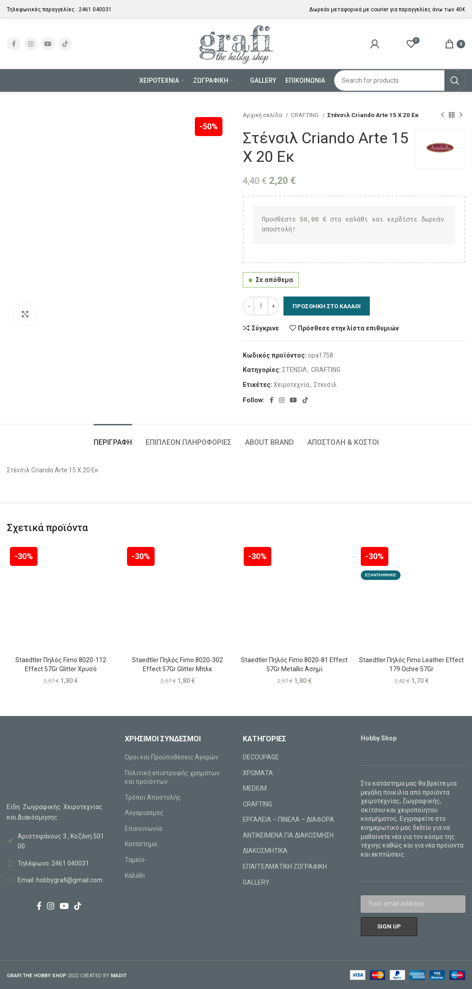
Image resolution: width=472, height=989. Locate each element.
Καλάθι (135, 875)
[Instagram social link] (31, 44)
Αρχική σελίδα (263, 115)
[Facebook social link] (13, 44)
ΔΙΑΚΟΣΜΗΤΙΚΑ (265, 850)
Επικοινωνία (143, 828)
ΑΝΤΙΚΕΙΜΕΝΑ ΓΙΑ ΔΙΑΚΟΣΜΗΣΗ (288, 835)
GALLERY (256, 882)
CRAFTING (305, 115)
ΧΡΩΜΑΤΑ (258, 773)
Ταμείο (135, 859)
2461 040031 (95, 9)
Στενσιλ (325, 384)
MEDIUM (255, 788)
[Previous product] (442, 115)
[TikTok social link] (65, 44)
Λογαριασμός (144, 812)
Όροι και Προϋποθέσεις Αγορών (171, 757)
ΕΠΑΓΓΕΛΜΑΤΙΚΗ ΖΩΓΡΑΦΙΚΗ (285, 866)
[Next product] (460, 115)
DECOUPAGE (261, 757)
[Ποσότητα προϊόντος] (261, 306)
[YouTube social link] (48, 44)
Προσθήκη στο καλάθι (327, 306)
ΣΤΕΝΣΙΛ (294, 369)
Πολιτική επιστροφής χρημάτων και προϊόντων (172, 777)
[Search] (399, 80)
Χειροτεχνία (291, 384)
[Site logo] (236, 43)
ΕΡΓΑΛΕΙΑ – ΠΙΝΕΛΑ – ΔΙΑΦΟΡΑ (288, 819)
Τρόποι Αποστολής (153, 797)
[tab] (113, 438)
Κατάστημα (141, 844)
